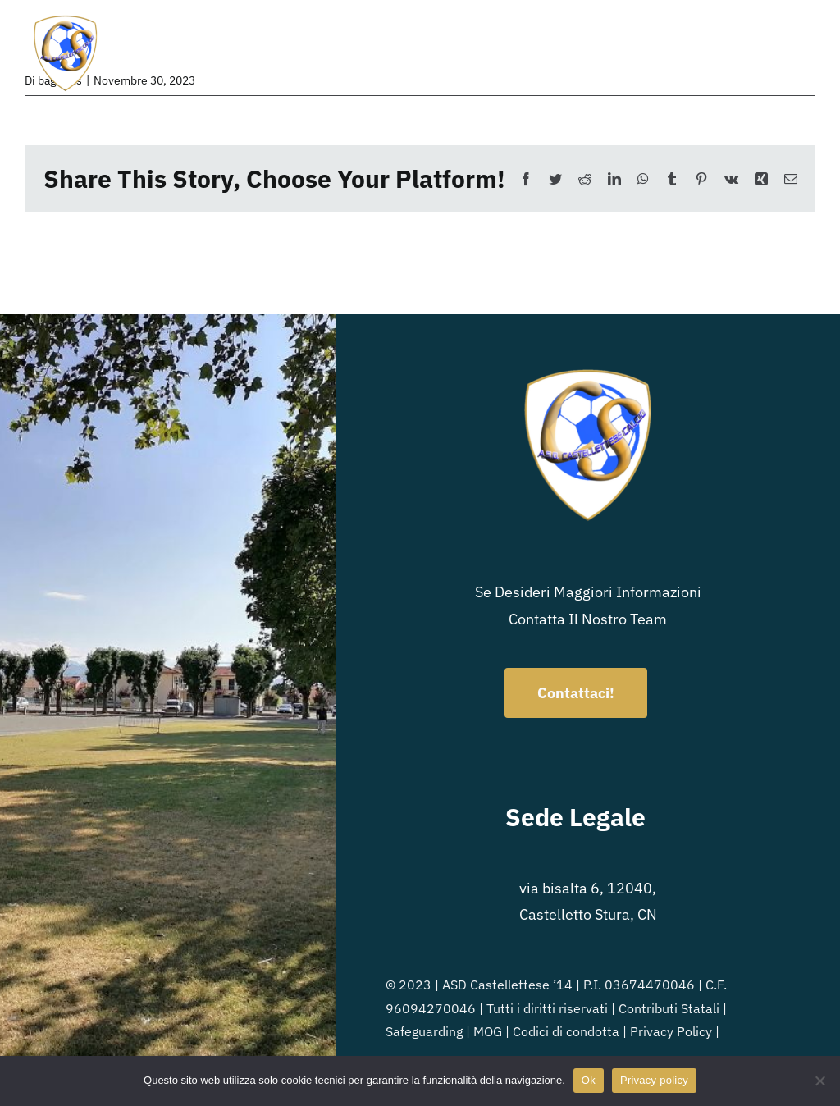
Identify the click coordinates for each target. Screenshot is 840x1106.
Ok (589, 1080)
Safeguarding (424, 1031)
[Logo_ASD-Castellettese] (66, 19)
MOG (487, 1031)
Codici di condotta (566, 1031)
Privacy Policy (671, 1031)
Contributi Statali (669, 1008)
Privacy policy (654, 1080)
